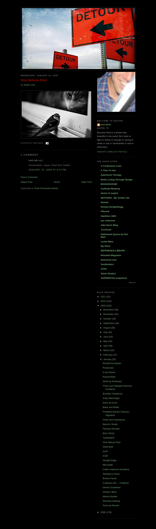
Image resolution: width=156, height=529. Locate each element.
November (108, 314)
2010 (103, 301)
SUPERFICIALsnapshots (114, 278)
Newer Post (26, 182)
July (105, 332)
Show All (132, 283)
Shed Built (108, 446)
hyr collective (108, 220)
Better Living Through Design (117, 179)
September (109, 323)
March (106, 350)
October (107, 318)
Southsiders (107, 264)
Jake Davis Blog (109, 225)
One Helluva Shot (34, 80)
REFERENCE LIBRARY (113, 250)
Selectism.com (109, 260)
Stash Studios (108, 273)
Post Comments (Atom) (46, 188)
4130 (105, 456)
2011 (103, 296)
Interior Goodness (112, 487)
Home (57, 182)
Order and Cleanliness (114, 419)
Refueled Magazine (111, 255)
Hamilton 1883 (108, 216)
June (106, 336)
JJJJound (106, 229)
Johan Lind (29, 85)
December (108, 309)
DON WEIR (106, 125)
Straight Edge (109, 460)
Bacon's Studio (110, 424)
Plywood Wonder (111, 428)
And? (105, 451)
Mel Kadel (108, 465)
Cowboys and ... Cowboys (116, 483)
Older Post (86, 182)
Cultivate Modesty (110, 188)
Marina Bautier (110, 496)
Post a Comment (29, 177)
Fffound (105, 211)
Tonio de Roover (111, 505)
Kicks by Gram (110, 402)
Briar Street (108, 433)
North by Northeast (112, 381)
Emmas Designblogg (112, 207)
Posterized (108, 367)
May (105, 341)
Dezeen (105, 202)
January (107, 359)
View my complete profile (112, 152)
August (107, 327)
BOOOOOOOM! (109, 184)
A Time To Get (108, 170)
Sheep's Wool (110, 492)
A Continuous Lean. (111, 166)
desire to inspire (109, 193)
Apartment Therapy (111, 175)
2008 (103, 512)
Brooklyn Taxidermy (112, 393)
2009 (103, 305)
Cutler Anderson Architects (116, 469)
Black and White (111, 407)
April (105, 345)
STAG (104, 269)
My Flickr (106, 246)
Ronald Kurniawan (112, 363)
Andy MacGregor (111, 398)
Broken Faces (110, 478)
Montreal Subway (111, 501)
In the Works (109, 372)
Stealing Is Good (111, 474)
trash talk (33, 160)
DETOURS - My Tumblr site (115, 198)
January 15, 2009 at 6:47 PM (47, 169)
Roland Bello (109, 377)
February (108, 354)
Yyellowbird (108, 437)
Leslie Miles (107, 241)
